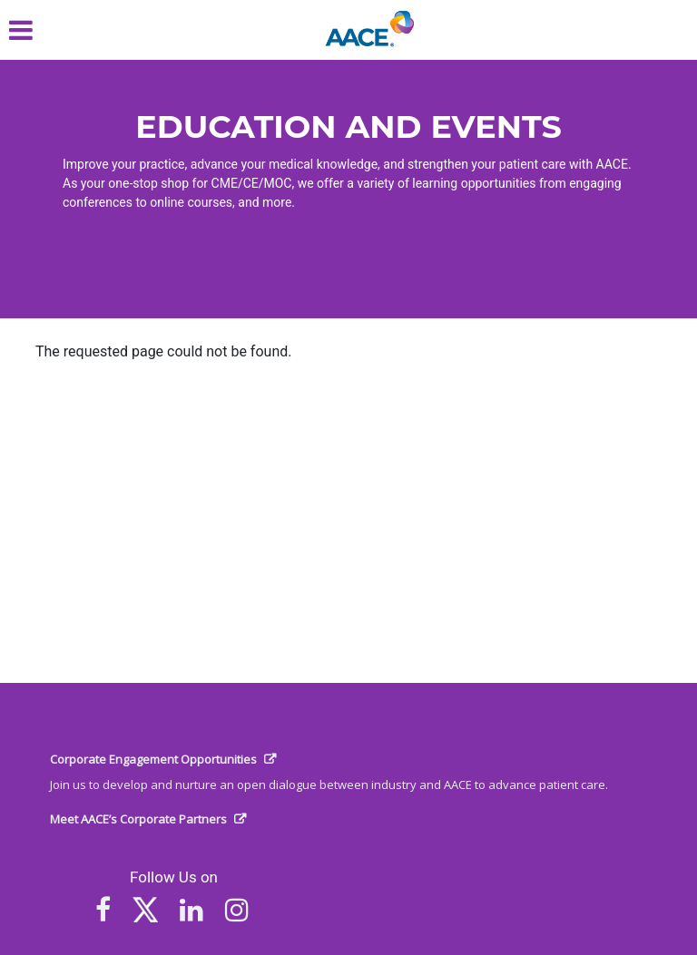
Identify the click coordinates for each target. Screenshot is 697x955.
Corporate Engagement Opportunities (153, 759)
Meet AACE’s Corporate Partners (138, 819)
